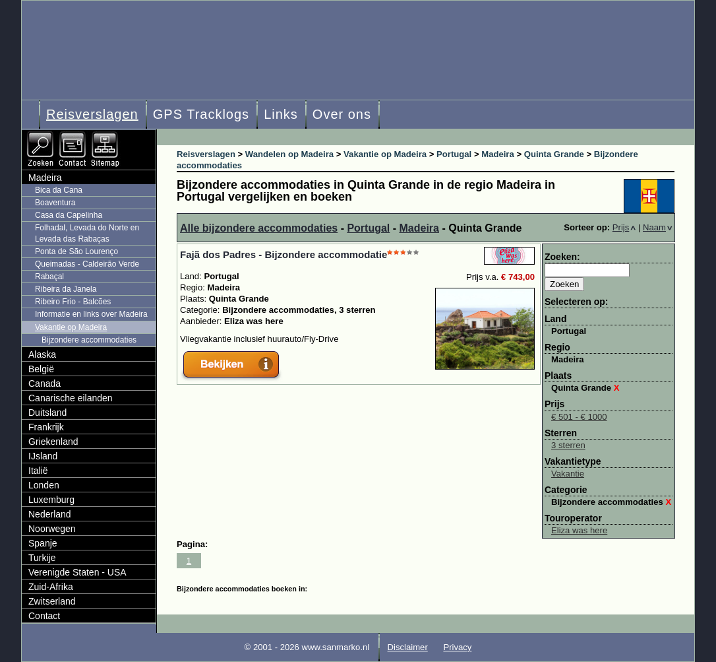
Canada (44, 383)
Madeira (419, 228)
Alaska (42, 354)
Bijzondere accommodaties (611, 502)
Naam (657, 227)
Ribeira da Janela (65, 289)
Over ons (342, 114)
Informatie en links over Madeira (91, 314)
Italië (38, 470)
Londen (43, 485)
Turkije (42, 557)
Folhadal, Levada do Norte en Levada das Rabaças (87, 233)
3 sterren (568, 445)
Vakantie (567, 474)
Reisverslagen (92, 114)
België (41, 369)
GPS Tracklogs (201, 114)
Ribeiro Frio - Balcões (73, 301)
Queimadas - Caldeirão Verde (87, 264)
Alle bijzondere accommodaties (259, 228)
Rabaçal (49, 276)
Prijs (624, 227)
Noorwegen (52, 528)
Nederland (49, 514)
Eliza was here (579, 530)
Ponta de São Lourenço (76, 251)
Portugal (368, 228)
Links (281, 114)
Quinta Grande (585, 388)
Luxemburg (51, 499)
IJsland (42, 456)
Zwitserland (52, 601)
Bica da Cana (58, 190)
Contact (44, 616)
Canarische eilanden (70, 398)
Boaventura (55, 202)
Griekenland (53, 441)
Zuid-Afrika (50, 586)
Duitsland (47, 412)
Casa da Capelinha (68, 215)
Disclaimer (408, 647)
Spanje (42, 543)
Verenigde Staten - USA (77, 572)
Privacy (457, 647)
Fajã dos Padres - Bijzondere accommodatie (283, 254)
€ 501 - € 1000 (579, 417)
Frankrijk (46, 427)
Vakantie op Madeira (71, 327)
